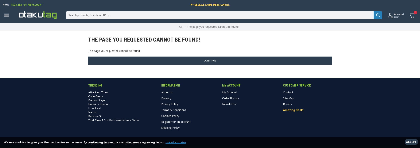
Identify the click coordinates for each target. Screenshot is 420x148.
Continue (210, 60)
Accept (411, 142)
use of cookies (175, 142)
